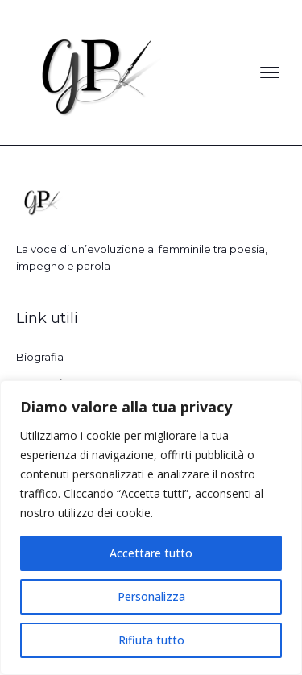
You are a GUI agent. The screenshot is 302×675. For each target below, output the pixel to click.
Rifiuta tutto (151, 640)
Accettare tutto (151, 553)
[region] (151, 527)
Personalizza (151, 596)
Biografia (40, 356)
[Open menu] (270, 72)
